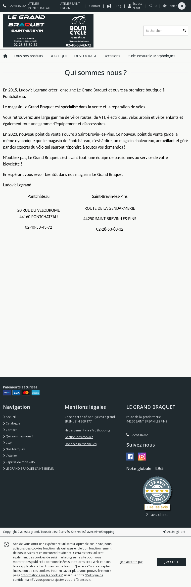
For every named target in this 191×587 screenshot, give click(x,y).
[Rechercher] (184, 31)
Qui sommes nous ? (18, 436)
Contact (94, 6)
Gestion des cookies (79, 437)
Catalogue (11, 423)
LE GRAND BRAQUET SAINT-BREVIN (28, 468)
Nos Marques (14, 449)
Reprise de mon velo (19, 462)
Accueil (9, 417)
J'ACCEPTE (172, 562)
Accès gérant (174, 532)
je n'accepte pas (131, 562)
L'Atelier (10, 456)
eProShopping (104, 532)
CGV (7, 443)
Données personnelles (80, 444)
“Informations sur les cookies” (42, 575)
